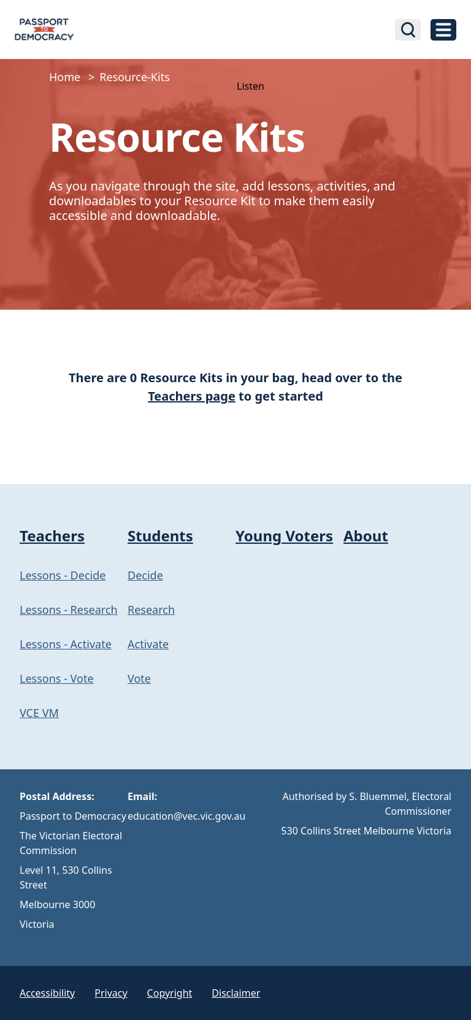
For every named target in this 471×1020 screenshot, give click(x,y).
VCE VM (39, 712)
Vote (139, 678)
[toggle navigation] (443, 30)
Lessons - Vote (57, 678)
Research (151, 609)
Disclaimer (236, 993)
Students (160, 535)
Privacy (110, 993)
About (365, 535)
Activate (148, 644)
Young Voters (284, 535)
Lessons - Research (69, 609)
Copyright (170, 993)
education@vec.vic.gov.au (186, 816)
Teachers (52, 535)
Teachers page (192, 396)
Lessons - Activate (66, 644)
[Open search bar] (408, 30)
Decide (145, 575)
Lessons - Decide (62, 575)
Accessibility (47, 993)
